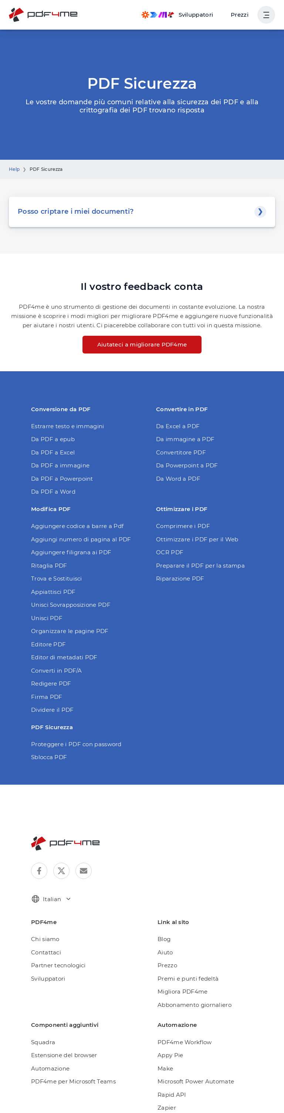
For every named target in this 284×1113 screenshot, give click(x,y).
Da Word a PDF (176, 479)
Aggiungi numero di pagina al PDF (75, 539)
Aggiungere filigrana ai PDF (66, 552)
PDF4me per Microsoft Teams (69, 1081)
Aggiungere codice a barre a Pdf (72, 526)
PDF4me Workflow (181, 1042)
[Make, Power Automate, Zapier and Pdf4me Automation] (181, 15)
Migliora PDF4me (180, 991)
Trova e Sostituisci (54, 578)
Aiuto (164, 952)
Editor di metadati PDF (60, 657)
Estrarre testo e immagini (63, 426)
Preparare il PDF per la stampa (196, 565)
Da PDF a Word (51, 491)
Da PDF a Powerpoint (59, 479)
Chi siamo (44, 939)
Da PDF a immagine (57, 465)
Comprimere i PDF (180, 526)
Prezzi (240, 14)
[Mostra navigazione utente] (266, 15)
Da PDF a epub (51, 439)
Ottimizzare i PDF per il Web (192, 539)
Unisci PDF (45, 618)
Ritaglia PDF (47, 565)
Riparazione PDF (178, 578)
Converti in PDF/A (54, 670)
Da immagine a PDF (182, 439)
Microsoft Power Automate (191, 1081)
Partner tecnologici (55, 965)
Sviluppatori (46, 978)
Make (165, 1068)
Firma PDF (45, 697)
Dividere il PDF (50, 710)
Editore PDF (46, 644)
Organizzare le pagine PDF (66, 631)
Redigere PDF (49, 683)
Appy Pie (169, 1055)
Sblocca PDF (48, 757)
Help (13, 169)
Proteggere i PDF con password (72, 744)
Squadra (42, 1042)
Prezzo (167, 965)
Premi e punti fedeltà (184, 978)
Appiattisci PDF (51, 592)
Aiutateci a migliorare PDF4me (142, 344)
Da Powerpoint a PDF (184, 465)
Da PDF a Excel (51, 452)
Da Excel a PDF (176, 426)
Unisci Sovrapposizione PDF (67, 605)
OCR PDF (169, 552)
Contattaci (44, 952)
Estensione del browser (61, 1055)
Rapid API (170, 1095)
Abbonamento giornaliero (190, 1005)
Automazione (48, 1068)
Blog (163, 939)
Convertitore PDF (178, 452)
